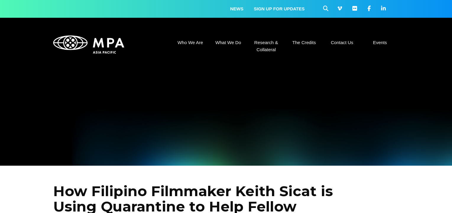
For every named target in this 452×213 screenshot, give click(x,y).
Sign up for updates (279, 8)
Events (380, 42)
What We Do (228, 42)
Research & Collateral (266, 46)
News (237, 8)
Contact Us (342, 42)
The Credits (304, 42)
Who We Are (190, 42)
